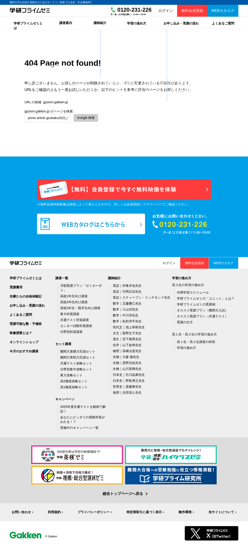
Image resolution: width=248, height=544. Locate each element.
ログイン (165, 11)
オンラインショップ (24, 341)
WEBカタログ (222, 11)
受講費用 (16, 286)
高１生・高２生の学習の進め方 (194, 333)
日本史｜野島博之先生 (129, 379)
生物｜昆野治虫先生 (127, 362)
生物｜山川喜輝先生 (127, 367)
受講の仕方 (185, 321)
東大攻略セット (71, 374)
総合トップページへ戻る (123, 492)
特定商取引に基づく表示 (144, 511)
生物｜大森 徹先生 (126, 356)
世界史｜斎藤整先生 (127, 385)
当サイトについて (221, 511)
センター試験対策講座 (76, 324)
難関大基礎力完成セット (77, 350)
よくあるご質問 (21, 313)
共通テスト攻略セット (76, 362)
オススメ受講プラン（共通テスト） (202, 315)
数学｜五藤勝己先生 (127, 302)
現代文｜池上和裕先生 (129, 326)
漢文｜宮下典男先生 (127, 338)
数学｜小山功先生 (125, 308)
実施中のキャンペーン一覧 (79, 426)
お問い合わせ (21, 511)
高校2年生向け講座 (74, 301)
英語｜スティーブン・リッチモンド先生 (141, 296)
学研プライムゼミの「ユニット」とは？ (206, 297)
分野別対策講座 (71, 330)
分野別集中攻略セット (76, 368)
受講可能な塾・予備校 (26, 322)
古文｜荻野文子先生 (127, 332)
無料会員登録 (192, 11)
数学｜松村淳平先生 (127, 320)
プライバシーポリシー (94, 511)
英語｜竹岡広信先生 (127, 290)
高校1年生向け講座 (74, 295)
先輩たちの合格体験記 (26, 295)
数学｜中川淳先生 (125, 314)
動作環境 (185, 511)
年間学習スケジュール (193, 291)
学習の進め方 (186, 346)
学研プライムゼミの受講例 (196, 303)
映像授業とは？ (21, 332)
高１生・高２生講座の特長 (196, 340)
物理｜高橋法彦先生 (127, 350)
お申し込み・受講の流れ (27, 304)
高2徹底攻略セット (74, 380)
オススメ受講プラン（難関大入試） (202, 309)
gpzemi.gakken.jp (55, 101)
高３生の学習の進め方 (188, 284)
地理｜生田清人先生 (127, 391)
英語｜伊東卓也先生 (127, 284)
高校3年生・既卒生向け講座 (80, 307)
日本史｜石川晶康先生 (129, 373)
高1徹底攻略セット (74, 386)
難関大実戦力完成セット (77, 356)
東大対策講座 (69, 313)
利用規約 (54, 511)
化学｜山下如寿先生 (127, 344)
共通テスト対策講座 (74, 319)
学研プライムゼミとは (26, 277)
